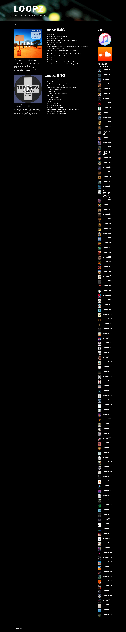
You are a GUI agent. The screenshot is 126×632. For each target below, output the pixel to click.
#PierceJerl (17, 116)
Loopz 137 (107, 112)
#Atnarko (36, 109)
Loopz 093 (107, 342)
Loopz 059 (107, 504)
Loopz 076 (107, 423)
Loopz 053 (107, 533)
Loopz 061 (107, 495)
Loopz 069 (107, 457)
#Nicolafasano (33, 114)
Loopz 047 (107, 562)
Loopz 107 (107, 276)
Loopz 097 (107, 323)
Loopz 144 (107, 79)
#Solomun (24, 116)
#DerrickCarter (23, 110)
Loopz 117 (107, 228)
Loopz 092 (107, 347)
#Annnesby (25, 109)
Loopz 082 (107, 395)
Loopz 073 (107, 438)
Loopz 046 (54, 30)
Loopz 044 (107, 576)
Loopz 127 (107, 171)
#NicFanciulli (17, 69)
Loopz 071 (107, 447)
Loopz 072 (107, 442)
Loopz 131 (107, 147)
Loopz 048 (107, 557)
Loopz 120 (107, 214)
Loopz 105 (107, 285)
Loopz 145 (107, 74)
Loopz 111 (107, 257)
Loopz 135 (107, 122)
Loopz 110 (107, 261)
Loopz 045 (107, 571)
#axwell (16, 110)
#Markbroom (35, 66)
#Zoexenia (27, 70)
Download (32, 60)
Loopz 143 (107, 84)
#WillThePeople (18, 70)
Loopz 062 (107, 490)
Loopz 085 (107, 381)
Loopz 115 (107, 238)
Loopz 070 (107, 452)
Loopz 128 (107, 167)
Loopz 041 (107, 590)
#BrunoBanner (21, 63)
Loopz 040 (54, 75)
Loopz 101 (107, 304)
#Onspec (32, 69)
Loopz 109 (107, 266)
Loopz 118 (107, 223)
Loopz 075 (107, 428)
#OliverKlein (25, 69)
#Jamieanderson (18, 66)
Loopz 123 (107, 200)
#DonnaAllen (20, 65)
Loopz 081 (107, 400)
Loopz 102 (107, 300)
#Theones (31, 116)
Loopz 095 (107, 333)
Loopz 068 (107, 462)
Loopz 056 (107, 519)
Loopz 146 (107, 69)
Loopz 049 (107, 552)
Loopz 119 (107, 219)
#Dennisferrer (37, 63)
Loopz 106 (107, 281)
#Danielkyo (29, 63)
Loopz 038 (107, 604)
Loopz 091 (107, 352)
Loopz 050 (107, 547)
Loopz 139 (107, 103)
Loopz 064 (107, 481)
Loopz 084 (107, 385)
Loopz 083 (107, 390)
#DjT (15, 65)
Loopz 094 (107, 338)
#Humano (32, 65)
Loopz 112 (107, 252)
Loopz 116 (107, 233)
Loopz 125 (107, 181)
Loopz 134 (107, 126)
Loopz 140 (107, 98)
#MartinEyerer (27, 67)
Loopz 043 (107, 581)
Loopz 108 (107, 271)
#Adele (19, 109)
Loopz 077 (107, 419)
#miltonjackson (18, 114)
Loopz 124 (107, 186)
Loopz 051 (107, 543)
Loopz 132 (107, 142)
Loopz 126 (107, 176)
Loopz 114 (107, 242)
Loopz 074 (107, 433)
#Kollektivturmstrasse (21, 113)
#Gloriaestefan (36, 110)
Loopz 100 (107, 309)
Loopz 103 (107, 295)
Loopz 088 (107, 366)
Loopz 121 (107, 209)
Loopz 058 (107, 509)
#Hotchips (26, 112)
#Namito (34, 67)
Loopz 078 (107, 414)
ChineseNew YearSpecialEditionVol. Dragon (107, 194)
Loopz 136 (107, 117)
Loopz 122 (107, 204)
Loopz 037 (107, 609)
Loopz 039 (107, 600)
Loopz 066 (107, 471)
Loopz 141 (107, 93)
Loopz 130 (107, 157)
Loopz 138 (107, 107)
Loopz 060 (107, 500)
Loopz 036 (107, 614)
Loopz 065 (107, 476)
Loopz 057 (107, 514)
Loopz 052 (107, 538)
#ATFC (31, 109)
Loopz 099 (107, 314)
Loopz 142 (107, 88)
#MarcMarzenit (32, 113)
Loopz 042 (107, 585)
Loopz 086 (107, 376)
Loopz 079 (107, 409)
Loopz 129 (107, 162)
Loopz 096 (107, 328)
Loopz (29, 9)
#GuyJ (27, 65)
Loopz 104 (107, 290)
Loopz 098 (107, 319)
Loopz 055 (107, 523)
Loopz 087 (107, 371)
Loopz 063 (107, 485)
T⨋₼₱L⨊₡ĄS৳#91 (106, 133)
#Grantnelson (18, 112)
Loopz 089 (107, 361)
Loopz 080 (107, 404)
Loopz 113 (107, 247)
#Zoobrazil (37, 116)
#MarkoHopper (18, 67)
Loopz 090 (107, 357)
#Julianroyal (27, 66)
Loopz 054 (107, 528)
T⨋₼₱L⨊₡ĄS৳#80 (106, 153)
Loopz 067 (107, 466)
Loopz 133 (107, 137)
